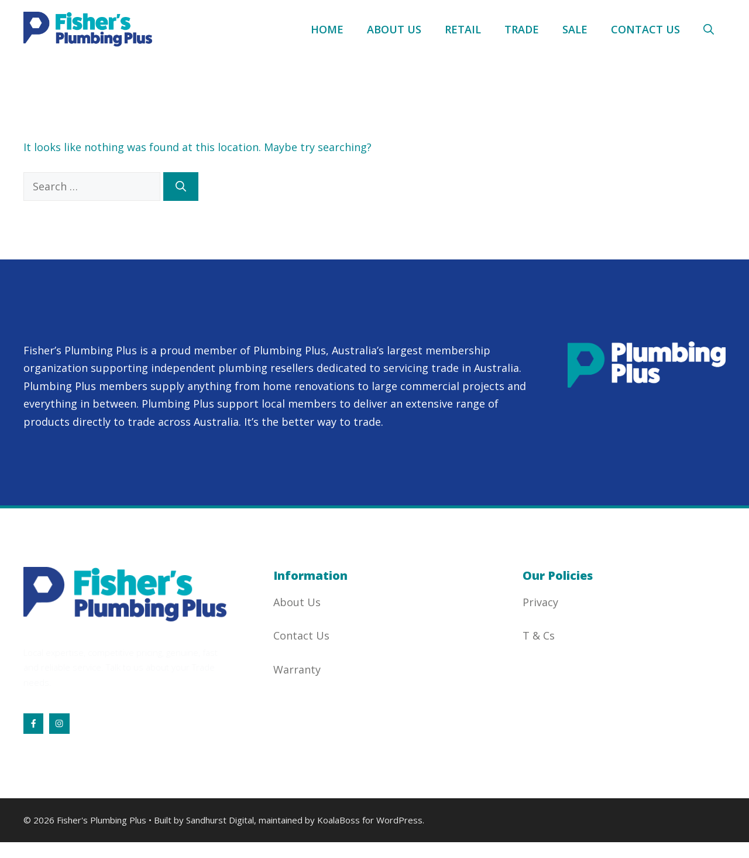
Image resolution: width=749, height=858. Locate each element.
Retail (463, 29)
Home (327, 29)
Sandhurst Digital (220, 820)
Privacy (540, 602)
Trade (521, 29)
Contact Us (645, 29)
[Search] (180, 186)
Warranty (297, 669)
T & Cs (539, 635)
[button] (709, 29)
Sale (574, 29)
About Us (394, 29)
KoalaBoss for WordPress (369, 820)
